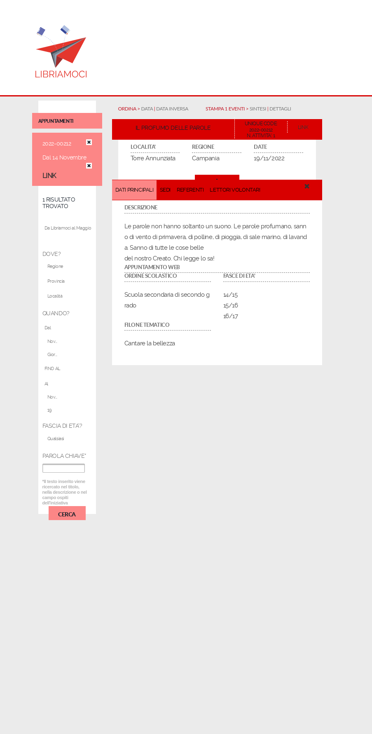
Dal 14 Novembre (64, 157)
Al (46, 384)
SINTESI (258, 109)
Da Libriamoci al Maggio (67, 228)
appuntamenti (55, 121)
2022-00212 (56, 143)
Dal (47, 328)
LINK (49, 176)
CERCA (67, 514)
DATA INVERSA (172, 109)
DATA (147, 109)
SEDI (165, 190)
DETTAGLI (280, 109)
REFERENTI (190, 190)
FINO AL (52, 368)
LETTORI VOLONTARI (235, 190)
